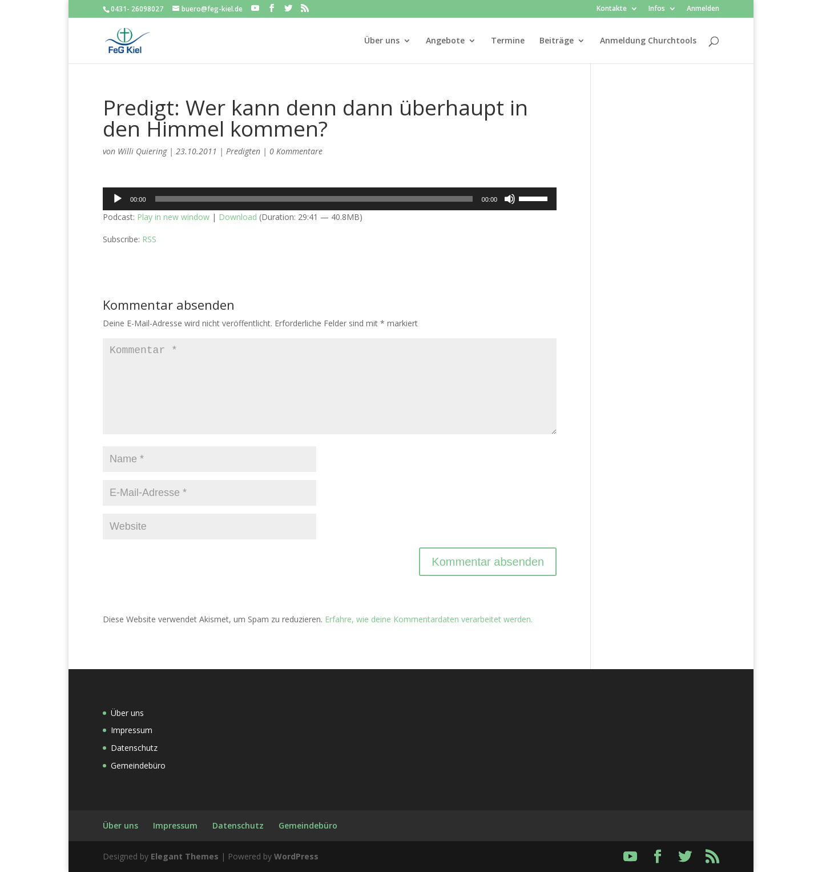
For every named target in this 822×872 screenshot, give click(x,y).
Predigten (243, 151)
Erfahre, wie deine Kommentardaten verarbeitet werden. (429, 619)
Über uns (382, 41)
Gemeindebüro (138, 765)
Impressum (131, 730)
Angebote (445, 41)
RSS (149, 239)
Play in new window (173, 216)
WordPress (296, 856)
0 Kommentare (296, 151)
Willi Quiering (142, 151)
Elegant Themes (185, 856)
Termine (508, 41)
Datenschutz (134, 747)
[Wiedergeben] (117, 199)
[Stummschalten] (509, 199)
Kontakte (612, 9)
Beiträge (556, 41)
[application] (330, 198)
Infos (656, 9)
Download (238, 216)
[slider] (314, 199)
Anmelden (703, 9)
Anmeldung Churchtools (648, 41)
